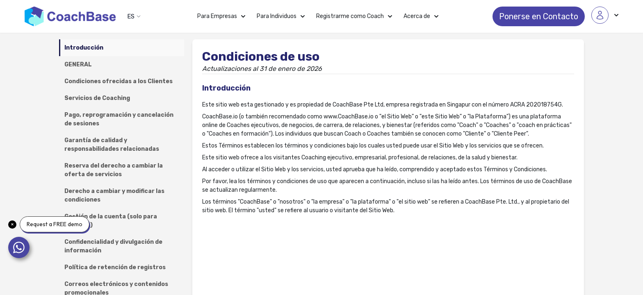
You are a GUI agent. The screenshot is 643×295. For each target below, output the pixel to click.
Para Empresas (221, 16)
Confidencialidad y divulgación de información (113, 246)
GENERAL (78, 64)
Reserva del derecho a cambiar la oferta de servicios (113, 170)
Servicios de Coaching (97, 98)
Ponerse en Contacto (538, 16)
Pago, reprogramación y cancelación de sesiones (118, 119)
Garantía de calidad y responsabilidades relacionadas (111, 144)
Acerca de (421, 16)
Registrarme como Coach (354, 16)
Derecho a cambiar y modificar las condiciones (114, 195)
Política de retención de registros (115, 267)
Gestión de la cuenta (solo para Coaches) (110, 221)
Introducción (83, 47)
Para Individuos (281, 16)
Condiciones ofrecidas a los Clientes (118, 81)
